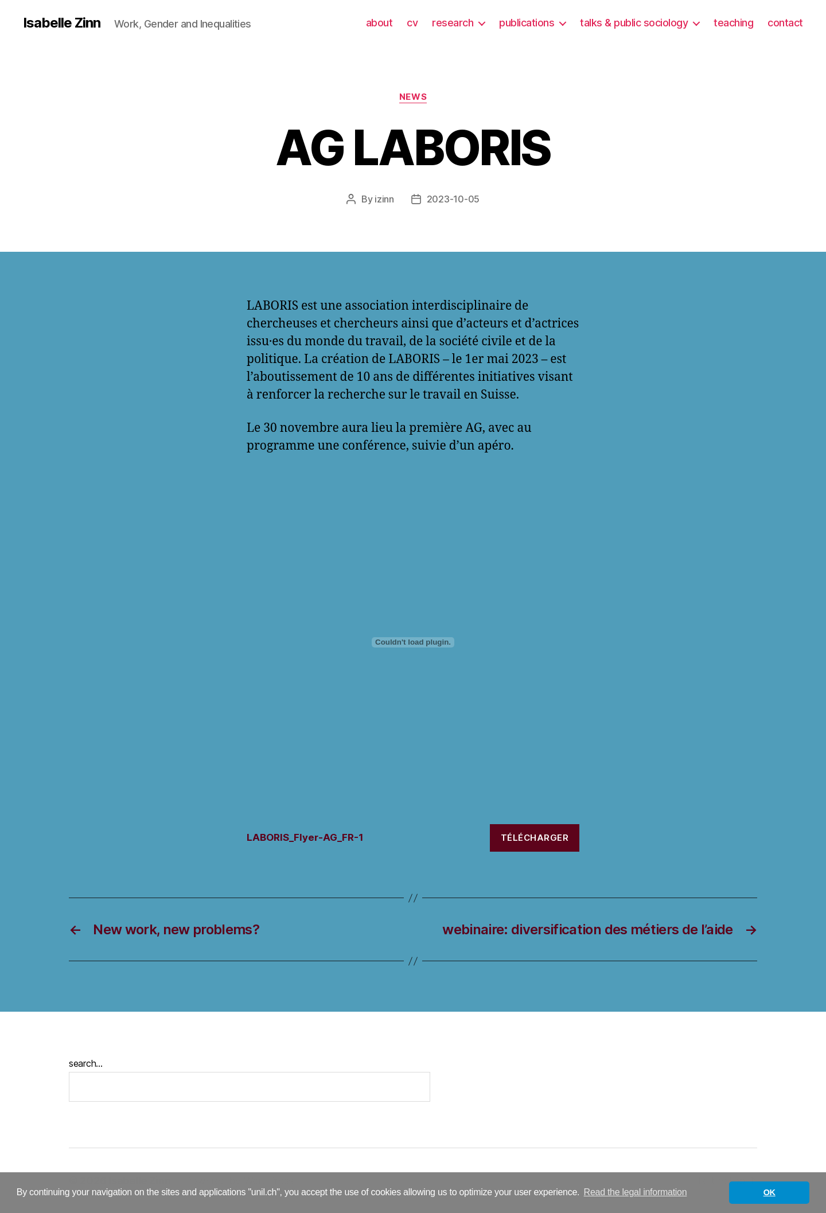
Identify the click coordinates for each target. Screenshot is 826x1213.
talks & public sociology (634, 23)
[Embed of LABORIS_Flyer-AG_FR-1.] (413, 642)
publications (526, 23)
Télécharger (535, 837)
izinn (384, 199)
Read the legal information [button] (635, 1192)
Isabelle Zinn (61, 23)
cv (412, 23)
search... (86, 1063)
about (379, 23)
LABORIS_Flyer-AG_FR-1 (305, 837)
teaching (733, 23)
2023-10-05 (453, 199)
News (413, 97)
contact (785, 23)
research (452, 23)
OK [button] (769, 1192)
